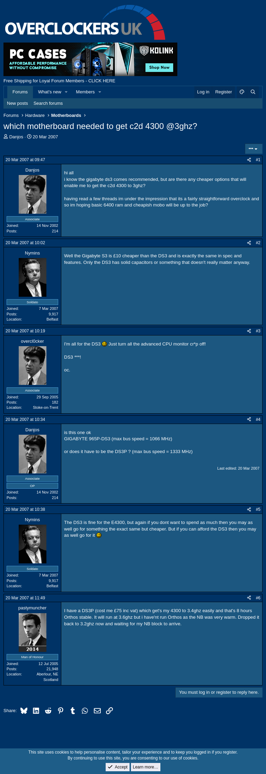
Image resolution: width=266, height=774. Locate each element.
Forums (20, 91)
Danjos (16, 136)
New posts (17, 103)
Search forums (48, 103)
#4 (258, 419)
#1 (258, 159)
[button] (66, 92)
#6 (258, 598)
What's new (49, 91)
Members (85, 91)
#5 (258, 509)
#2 (258, 242)
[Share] (249, 160)
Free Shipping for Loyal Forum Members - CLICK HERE (59, 80)
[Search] (253, 92)
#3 (258, 331)
